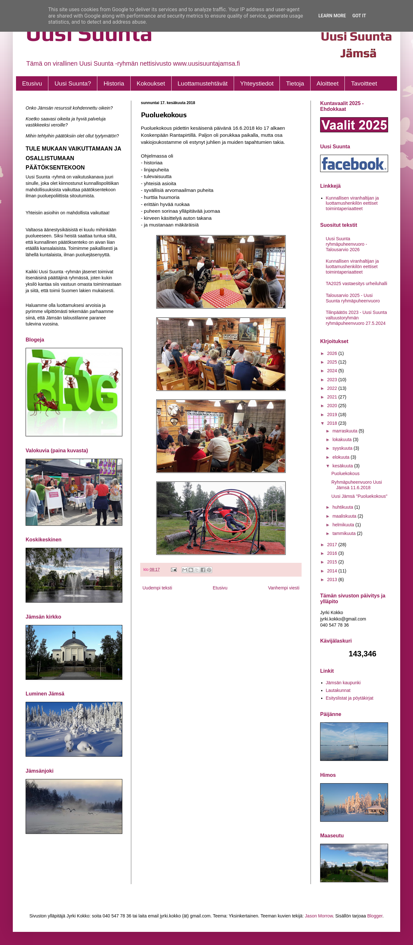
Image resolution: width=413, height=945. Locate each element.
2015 (332, 561)
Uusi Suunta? (72, 83)
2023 (332, 379)
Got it (359, 15)
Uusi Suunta (89, 33)
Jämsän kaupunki (343, 682)
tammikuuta (344, 533)
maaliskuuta (345, 516)
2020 (332, 405)
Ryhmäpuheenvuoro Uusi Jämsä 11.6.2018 (356, 485)
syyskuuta (342, 448)
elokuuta (341, 457)
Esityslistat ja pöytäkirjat (350, 698)
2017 (332, 544)
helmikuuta (343, 524)
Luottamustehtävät (203, 83)
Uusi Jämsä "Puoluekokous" (359, 496)
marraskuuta (345, 430)
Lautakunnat (338, 690)
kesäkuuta (343, 465)
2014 (332, 570)
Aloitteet (328, 83)
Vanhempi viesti (283, 587)
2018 (332, 423)
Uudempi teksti (157, 587)
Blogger (374, 915)
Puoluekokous (345, 473)
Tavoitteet (364, 83)
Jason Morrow (319, 915)
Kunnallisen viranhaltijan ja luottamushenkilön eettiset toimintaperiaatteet (352, 203)
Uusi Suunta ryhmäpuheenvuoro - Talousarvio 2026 (346, 244)
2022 (332, 388)
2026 (332, 353)
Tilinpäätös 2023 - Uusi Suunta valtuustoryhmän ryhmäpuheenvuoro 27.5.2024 (356, 318)
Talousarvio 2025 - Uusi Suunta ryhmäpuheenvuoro (353, 298)
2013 (332, 579)
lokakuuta (342, 439)
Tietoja (295, 83)
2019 (332, 414)
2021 (332, 396)
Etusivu (32, 83)
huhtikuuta (343, 507)
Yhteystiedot (257, 83)
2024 (332, 370)
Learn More (332, 15)
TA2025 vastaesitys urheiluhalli (356, 283)
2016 (332, 553)
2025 (332, 362)
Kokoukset (151, 83)
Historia (113, 83)
